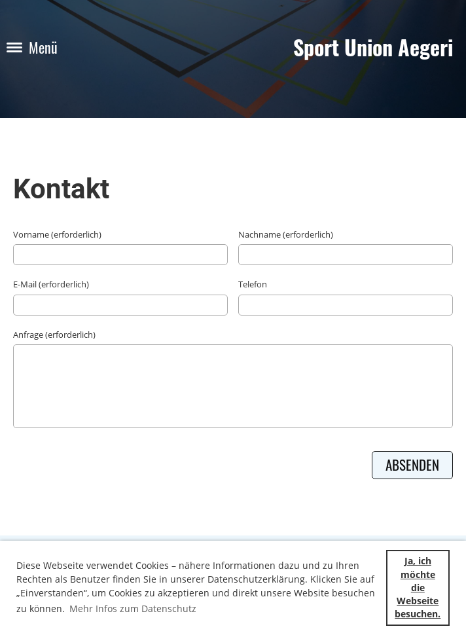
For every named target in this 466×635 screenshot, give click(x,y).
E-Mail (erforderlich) (51, 284)
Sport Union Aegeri (373, 47)
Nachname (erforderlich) (285, 234)
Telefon (252, 284)
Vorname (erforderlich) (57, 234)
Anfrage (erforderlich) (54, 334)
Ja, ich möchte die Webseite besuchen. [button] (417, 587)
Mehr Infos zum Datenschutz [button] (132, 608)
